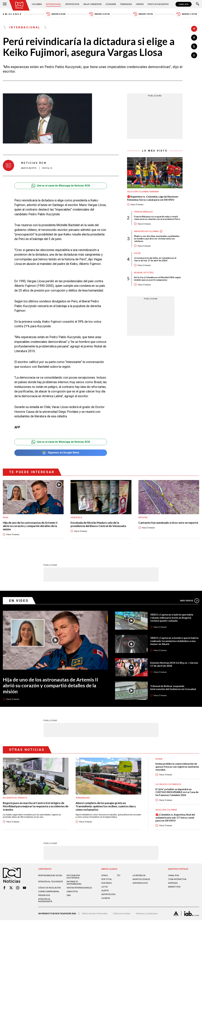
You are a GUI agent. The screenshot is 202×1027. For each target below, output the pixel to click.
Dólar (137, 253)
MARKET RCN (174, 887)
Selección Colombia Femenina (143, 191)
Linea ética (72, 891)
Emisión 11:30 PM (186, 14)
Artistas (143, 517)
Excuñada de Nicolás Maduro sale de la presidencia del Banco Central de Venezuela (98, 524)
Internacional (53, 4)
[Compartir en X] (194, 46)
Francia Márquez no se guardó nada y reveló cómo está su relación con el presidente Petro (157, 217)
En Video (19, 601)
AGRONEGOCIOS (140, 883)
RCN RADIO (106, 883)
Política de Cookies (121, 913)
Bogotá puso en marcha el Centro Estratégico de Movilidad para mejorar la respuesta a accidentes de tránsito (35, 806)
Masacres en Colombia (146, 231)
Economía (111, 4)
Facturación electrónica (73, 876)
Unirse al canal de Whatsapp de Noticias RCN (60, 186)
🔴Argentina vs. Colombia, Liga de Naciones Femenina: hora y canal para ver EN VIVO (152, 198)
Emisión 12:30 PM (99, 14)
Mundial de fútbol (144, 272)
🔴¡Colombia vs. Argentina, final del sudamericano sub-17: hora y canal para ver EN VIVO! (175, 817)
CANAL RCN (183, 4)
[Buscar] (197, 4)
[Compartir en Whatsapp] (194, 55)
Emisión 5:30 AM (55, 14)
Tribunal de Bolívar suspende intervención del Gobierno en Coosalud (173, 687)
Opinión (140, 4)
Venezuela (76, 517)
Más (189, 600)
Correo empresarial (48, 891)
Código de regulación (49, 888)
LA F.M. (104, 887)
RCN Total (106, 879)
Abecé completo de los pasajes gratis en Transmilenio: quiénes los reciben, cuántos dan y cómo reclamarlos (106, 806)
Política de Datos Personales (94, 913)
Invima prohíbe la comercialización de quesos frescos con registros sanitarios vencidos (177, 766)
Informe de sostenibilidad (74, 882)
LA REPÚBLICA (139, 875)
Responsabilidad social (50, 875)
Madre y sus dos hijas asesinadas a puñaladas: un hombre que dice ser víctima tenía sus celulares (157, 238)
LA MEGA (105, 898)
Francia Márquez (143, 212)
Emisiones (12, 14)
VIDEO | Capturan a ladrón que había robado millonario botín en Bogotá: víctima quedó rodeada (171, 617)
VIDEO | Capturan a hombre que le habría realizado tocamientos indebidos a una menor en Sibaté (174, 640)
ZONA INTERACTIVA (177, 879)
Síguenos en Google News (60, 453)
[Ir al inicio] (19, 5)
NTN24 (104, 875)
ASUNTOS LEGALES (141, 879)
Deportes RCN (72, 4)
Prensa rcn (44, 895)
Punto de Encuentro (158, 4)
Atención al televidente (50, 881)
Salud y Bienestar (92, 4)
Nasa (5, 517)
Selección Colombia (166, 810)
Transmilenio (83, 798)
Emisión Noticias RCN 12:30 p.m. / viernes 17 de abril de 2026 (174, 664)
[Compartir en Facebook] (194, 38)
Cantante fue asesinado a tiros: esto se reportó (168, 522)
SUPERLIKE (173, 883)
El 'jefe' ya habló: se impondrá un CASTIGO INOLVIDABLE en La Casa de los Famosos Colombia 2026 (177, 792)
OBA (69, 895)
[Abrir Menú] (5, 4)
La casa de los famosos (168, 784)
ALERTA (105, 890)
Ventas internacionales (79, 888)
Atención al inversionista (45, 900)
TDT (118, 875)
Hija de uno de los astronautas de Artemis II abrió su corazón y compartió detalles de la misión (30, 526)
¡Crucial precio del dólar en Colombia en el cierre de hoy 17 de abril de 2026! (155, 259)
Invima (158, 759)
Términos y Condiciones (146, 913)
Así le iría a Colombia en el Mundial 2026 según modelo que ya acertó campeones (157, 278)
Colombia (37, 4)
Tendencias (126, 4)
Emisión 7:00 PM (143, 14)
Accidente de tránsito (15, 798)
